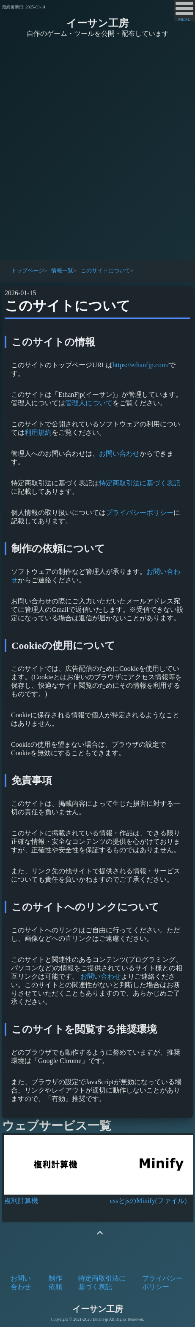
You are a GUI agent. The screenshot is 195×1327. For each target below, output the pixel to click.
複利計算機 (21, 1200)
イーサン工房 (97, 23)
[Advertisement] (97, 150)
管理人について (89, 402)
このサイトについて (105, 270)
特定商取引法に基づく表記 (139, 483)
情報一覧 (62, 270)
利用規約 (38, 432)
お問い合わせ (119, 453)
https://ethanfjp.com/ (141, 365)
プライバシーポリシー (139, 512)
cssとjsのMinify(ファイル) (148, 1200)
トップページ (27, 270)
